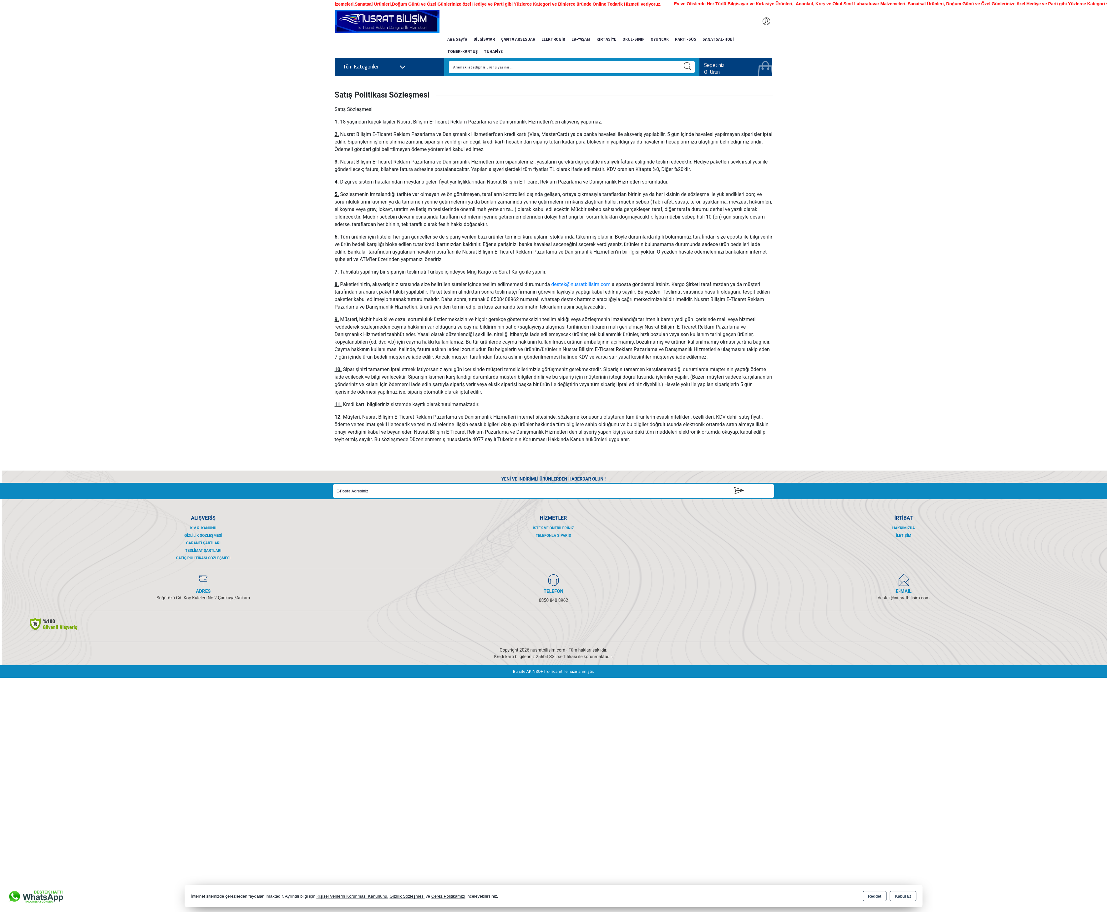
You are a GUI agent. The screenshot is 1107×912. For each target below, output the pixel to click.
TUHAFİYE (493, 51)
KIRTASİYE (606, 39)
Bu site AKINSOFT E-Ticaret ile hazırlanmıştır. (553, 671)
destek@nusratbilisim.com (581, 284)
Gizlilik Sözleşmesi (203, 535)
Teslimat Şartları (203, 550)
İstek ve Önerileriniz (553, 528)
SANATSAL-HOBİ (718, 39)
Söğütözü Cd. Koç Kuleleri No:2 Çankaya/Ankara (203, 597)
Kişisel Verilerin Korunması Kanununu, (352, 896)
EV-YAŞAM (580, 39)
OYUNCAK (660, 39)
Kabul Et (903, 896)
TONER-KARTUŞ (462, 51)
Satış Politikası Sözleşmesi (203, 558)
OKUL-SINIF (633, 39)
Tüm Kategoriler (374, 67)
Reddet (874, 896)
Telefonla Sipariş (553, 535)
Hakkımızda (903, 528)
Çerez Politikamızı (448, 896)
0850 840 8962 (553, 600)
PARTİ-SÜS (685, 39)
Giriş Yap (763, 21)
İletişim (903, 535)
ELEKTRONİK (553, 39)
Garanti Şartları (203, 543)
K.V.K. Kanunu (203, 528)
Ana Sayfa (457, 39)
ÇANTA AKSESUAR (518, 39)
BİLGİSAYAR (484, 39)
